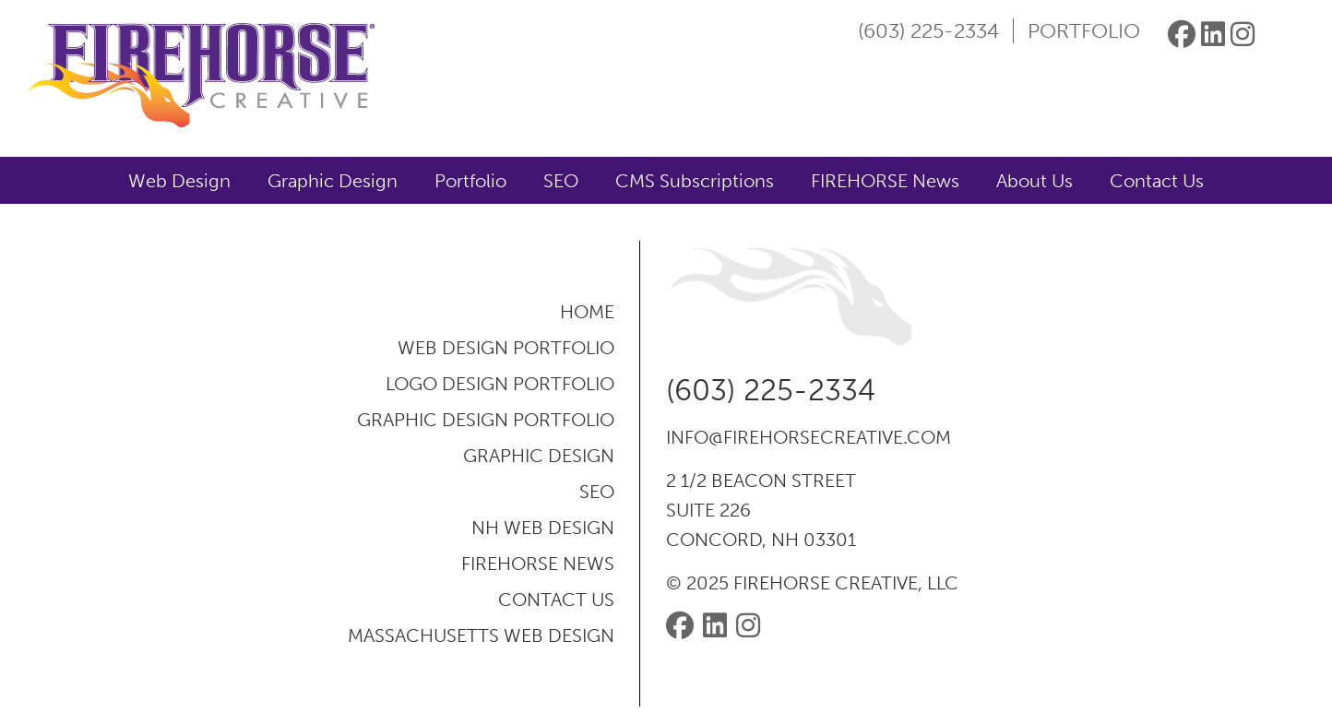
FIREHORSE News (885, 181)
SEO (560, 181)
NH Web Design (542, 528)
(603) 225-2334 (928, 30)
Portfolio (1084, 30)
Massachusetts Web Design (481, 635)
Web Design (179, 181)
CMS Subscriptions (694, 181)
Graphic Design (333, 181)
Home (587, 312)
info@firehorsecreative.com (808, 437)
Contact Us (1157, 181)
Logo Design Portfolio (500, 384)
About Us (1034, 181)
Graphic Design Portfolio (485, 420)
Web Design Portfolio (506, 348)
